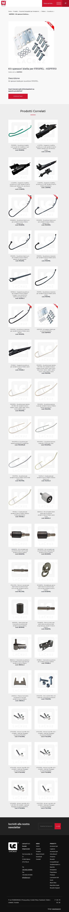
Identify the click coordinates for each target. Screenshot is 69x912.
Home (10, 11)
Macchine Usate (54, 885)
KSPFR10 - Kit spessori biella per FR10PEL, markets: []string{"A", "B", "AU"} (19, 14)
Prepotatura (53, 872)
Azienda (38, 849)
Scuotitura (50, 11)
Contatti (38, 859)
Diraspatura (53, 869)
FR (59, 900)
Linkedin (10, 902)
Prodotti (15, 11)
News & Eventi (40, 854)
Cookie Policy (34, 900)
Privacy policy (26, 900)
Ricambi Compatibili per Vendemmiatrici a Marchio (29, 11)
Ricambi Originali (55, 888)
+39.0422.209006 (27, 869)
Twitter (48, 900)
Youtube (16, 902)
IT (55, 900)
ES (57, 902)
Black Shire (53, 882)
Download (39, 856)
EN (57, 900)
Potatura (52, 875)
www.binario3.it (56, 909)
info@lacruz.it (26, 877)
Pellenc (44, 11)
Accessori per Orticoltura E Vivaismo (54, 854)
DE (59, 902)
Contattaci (18, 96)
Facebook (42, 900)
